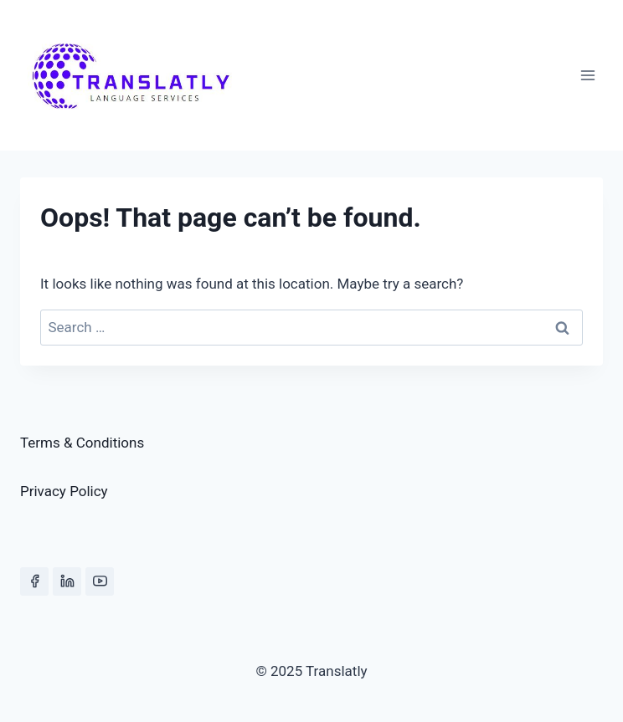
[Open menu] (587, 75)
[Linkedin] (67, 581)
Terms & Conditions (82, 442)
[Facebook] (34, 581)
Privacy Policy (64, 491)
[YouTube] (99, 581)
